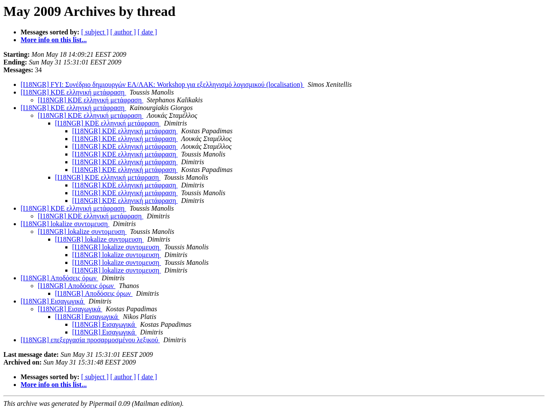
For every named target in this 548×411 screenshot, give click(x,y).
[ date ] (147, 32)
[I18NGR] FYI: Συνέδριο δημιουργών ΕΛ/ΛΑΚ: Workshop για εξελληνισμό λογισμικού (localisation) (162, 84)
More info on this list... (54, 39)
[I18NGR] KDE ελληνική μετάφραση (73, 92)
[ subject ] (95, 32)
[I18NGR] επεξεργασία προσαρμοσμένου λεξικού (90, 340)
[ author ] (123, 32)
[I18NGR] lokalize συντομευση (65, 223)
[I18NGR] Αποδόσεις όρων (59, 278)
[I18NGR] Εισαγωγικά (53, 301)
